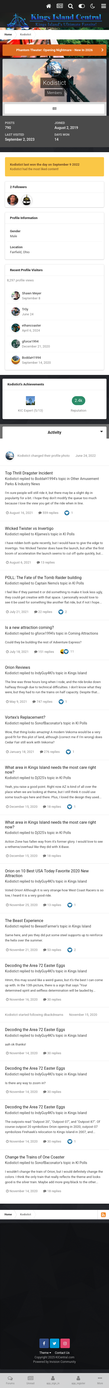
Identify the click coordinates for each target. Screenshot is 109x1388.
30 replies (52, 999)
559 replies (48, 513)
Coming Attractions (83, 633)
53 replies (52, 950)
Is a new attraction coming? (29, 627)
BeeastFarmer (46, 926)
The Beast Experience (24, 920)
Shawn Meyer (31, 293)
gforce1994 (30, 341)
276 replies (50, 752)
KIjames (41, 534)
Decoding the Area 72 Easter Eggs (35, 965)
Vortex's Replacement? (25, 717)
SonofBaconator (47, 723)
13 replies (46, 562)
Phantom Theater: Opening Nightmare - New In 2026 (54, 50)
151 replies (44, 652)
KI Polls (69, 534)
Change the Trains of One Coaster (35, 1157)
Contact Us (62, 1353)
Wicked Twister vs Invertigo (29, 528)
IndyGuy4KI (43, 673)
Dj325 (39, 778)
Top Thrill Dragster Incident (29, 473)
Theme (45, 1353)
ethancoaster (31, 325)
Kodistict (23, 456)
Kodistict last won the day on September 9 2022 (45, 164)
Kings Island (77, 673)
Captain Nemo (46, 583)
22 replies (43, 612)
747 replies (42, 701)
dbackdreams (53, 1015)
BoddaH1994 (31, 357)
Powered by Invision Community (54, 1362)
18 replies (52, 807)
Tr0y (25, 309)
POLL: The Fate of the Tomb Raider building (43, 577)
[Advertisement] (54, 1282)
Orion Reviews (17, 667)
